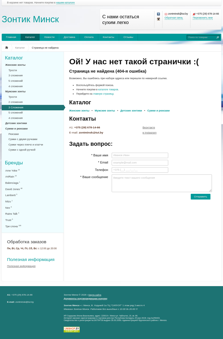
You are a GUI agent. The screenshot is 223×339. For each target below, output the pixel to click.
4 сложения (16, 86)
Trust (9, 220)
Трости (13, 70)
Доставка (69, 37)
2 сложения (16, 102)
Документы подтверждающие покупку (85, 298)
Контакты (108, 37)
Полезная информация (31, 259)
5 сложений (16, 80)
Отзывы (128, 37)
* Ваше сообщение (94, 177)
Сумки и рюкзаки (16, 128)
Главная (11, 37)
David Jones (14, 189)
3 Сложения (16, 107)
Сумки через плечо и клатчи (26, 144)
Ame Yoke (12, 170)
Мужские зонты (15, 91)
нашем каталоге (65, 2)
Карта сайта (95, 295)
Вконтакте (148, 127)
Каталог (30, 37)
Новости (49, 37)
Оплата (89, 37)
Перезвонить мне (203, 18)
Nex (8, 207)
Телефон (101, 170)
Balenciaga (12, 182)
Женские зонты (15, 64)
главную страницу (103, 93)
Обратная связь (174, 18)
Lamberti (11, 195)
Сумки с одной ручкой (22, 149)
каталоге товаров (108, 89)
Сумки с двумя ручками (23, 139)
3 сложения (16, 75)
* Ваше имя (99, 155)
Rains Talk (12, 213)
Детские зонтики (16, 123)
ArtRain (11, 176)
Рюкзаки (14, 134)
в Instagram (149, 132)
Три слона (13, 226)
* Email (103, 162)
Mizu (9, 201)
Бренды (14, 162)
